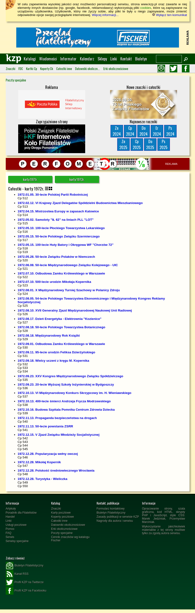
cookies (145, 8)
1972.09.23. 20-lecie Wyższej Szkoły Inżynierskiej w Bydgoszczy (66, 384)
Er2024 (157, 131)
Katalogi (30, 59)
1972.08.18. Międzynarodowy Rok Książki (49, 335)
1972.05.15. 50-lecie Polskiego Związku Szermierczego (59, 236)
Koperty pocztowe (62, 516)
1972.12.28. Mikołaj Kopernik (39, 462)
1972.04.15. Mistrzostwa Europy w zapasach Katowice (58, 211)
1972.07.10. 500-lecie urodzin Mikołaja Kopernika (54, 282)
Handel (10, 516)
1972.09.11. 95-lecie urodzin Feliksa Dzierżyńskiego (56, 352)
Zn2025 (123, 144)
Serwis (10, 537)
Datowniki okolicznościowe (87, 68)
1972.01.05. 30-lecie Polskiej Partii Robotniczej (53, 194)
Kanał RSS (17, 574)
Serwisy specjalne (17, 541)
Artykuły (11, 508)
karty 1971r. (30, 179)
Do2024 (143, 131)
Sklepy (102, 59)
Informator (68, 59)
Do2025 (150, 144)
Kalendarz (87, 59)
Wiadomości (48, 59)
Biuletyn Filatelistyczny (111, 512)
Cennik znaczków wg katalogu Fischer (70, 538)
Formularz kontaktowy (111, 508)
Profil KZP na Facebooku (26, 591)
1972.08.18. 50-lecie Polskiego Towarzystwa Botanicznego (61, 327)
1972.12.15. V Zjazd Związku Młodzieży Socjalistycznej (59, 434)
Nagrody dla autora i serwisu (115, 520)
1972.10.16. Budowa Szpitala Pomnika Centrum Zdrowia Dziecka (66, 409)
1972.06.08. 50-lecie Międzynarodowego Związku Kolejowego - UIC (68, 265)
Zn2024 (117, 131)
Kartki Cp (31, 68)
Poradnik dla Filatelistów (21, 512)
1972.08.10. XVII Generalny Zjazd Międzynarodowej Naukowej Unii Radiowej (75, 310)
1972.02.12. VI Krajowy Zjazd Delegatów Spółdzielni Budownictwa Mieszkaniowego (80, 203)
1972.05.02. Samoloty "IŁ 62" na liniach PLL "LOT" (56, 219)
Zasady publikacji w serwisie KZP (118, 516)
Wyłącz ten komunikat (169, 15)
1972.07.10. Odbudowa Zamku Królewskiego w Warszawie (61, 273)
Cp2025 (137, 144)
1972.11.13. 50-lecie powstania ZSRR (45, 426)
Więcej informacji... (105, 15)
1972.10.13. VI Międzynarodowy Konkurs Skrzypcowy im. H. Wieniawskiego (74, 393)
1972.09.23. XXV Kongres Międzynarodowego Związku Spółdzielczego (70, 376)
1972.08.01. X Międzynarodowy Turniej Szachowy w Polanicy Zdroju (69, 290)
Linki (113, 59)
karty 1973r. (76, 179)
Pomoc (10, 529)
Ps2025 (163, 144)
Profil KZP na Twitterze (25, 582)
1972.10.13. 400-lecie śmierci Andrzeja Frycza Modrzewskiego (64, 401)
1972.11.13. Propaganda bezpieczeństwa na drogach (57, 418)
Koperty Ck (46, 68)
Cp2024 (130, 131)
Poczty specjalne (16, 80)
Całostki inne (64, 68)
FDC (20, 68)
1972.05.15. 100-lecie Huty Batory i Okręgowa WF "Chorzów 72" (66, 245)
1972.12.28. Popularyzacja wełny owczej (48, 454)
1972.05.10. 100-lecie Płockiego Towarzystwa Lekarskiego (61, 228)
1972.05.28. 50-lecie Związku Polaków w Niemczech (56, 256)
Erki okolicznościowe (115, 68)
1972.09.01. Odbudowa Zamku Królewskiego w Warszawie (61, 344)
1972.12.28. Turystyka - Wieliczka (42, 479)
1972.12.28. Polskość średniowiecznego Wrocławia (56, 470)
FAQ (8, 533)
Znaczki (10, 68)
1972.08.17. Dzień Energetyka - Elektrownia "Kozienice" (59, 319)
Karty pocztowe (61, 512)
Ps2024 (170, 131)
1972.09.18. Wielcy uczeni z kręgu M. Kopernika (53, 360)
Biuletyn (141, 59)
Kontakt (126, 59)
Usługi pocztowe (16, 525)
